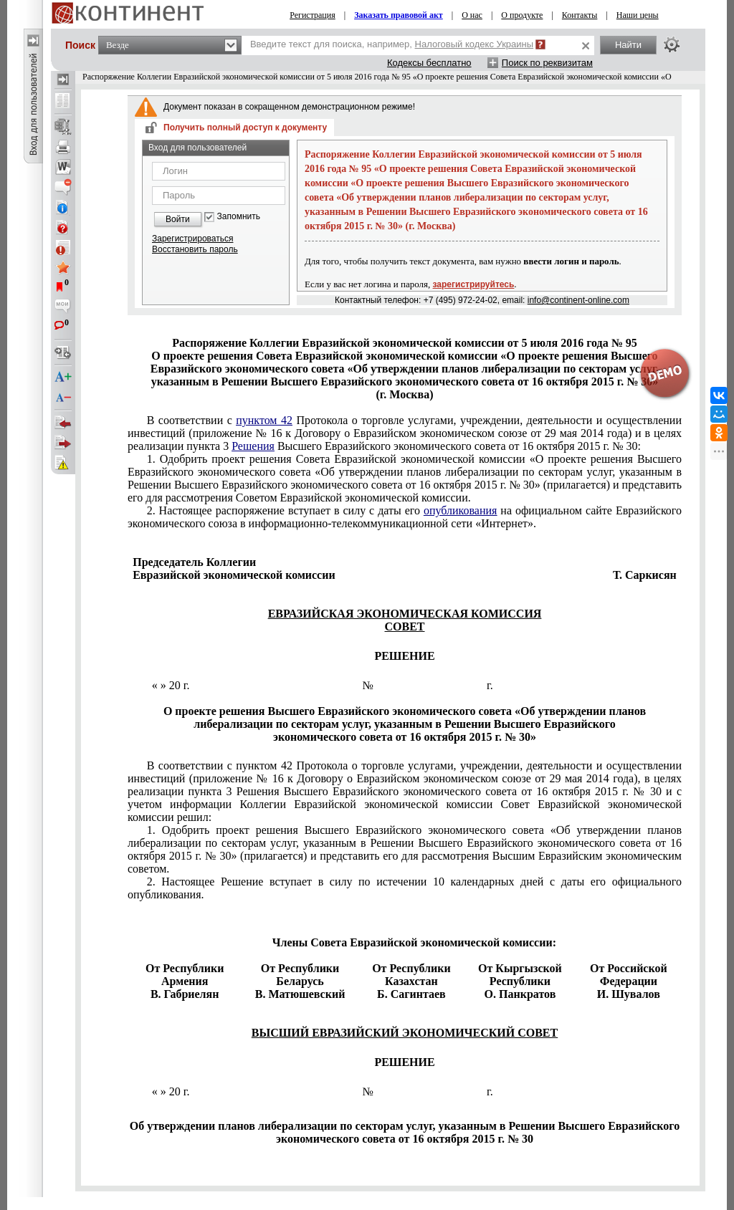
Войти (178, 219)
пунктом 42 (264, 420)
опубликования (460, 510)
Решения (253, 446)
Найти (628, 44)
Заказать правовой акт (398, 15)
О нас (472, 15)
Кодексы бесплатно (429, 62)
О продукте (522, 15)
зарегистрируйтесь (474, 284)
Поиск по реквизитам (547, 62)
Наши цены (637, 15)
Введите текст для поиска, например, (391, 44)
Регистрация (312, 15)
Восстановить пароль (195, 249)
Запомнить (238, 216)
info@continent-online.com (578, 300)
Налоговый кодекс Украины (474, 44)
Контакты (580, 15)
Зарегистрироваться (192, 239)
